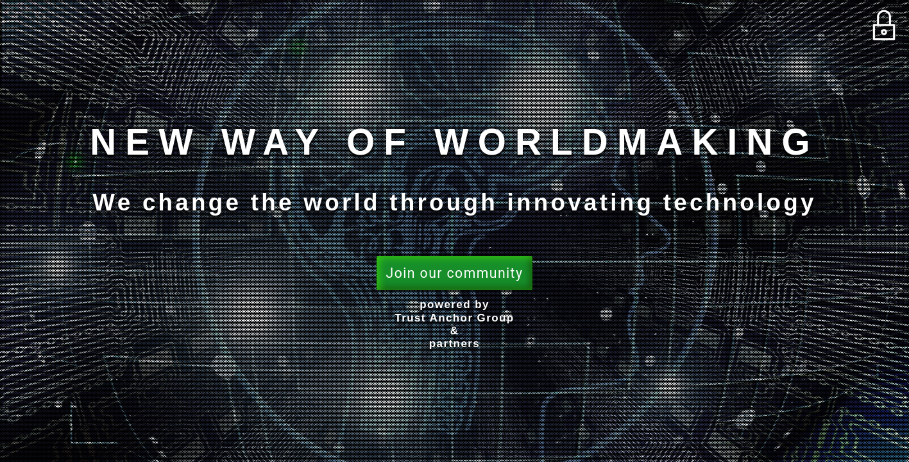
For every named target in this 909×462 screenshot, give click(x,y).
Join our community (454, 273)
